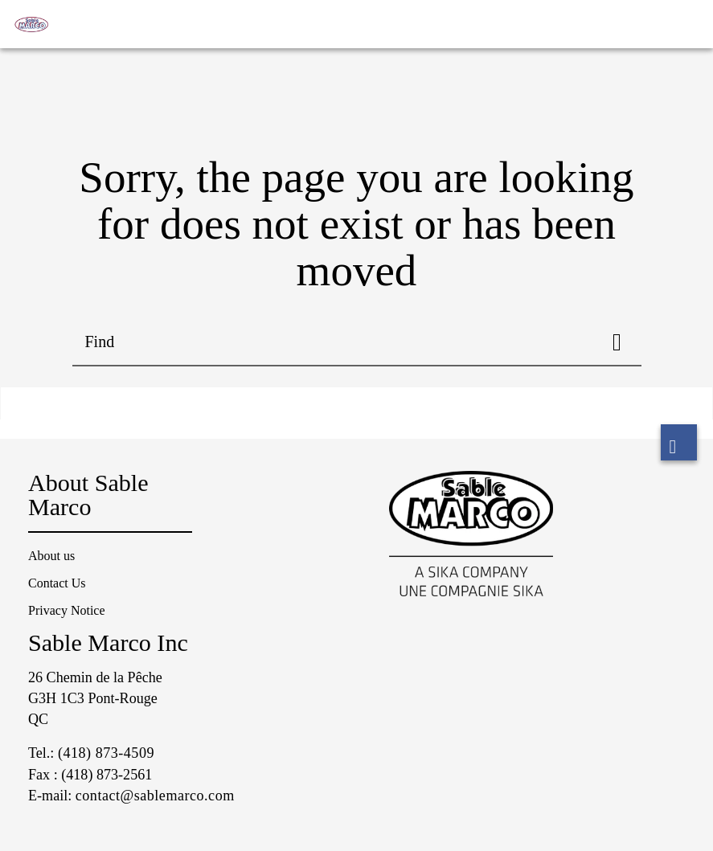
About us (51, 556)
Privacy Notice (66, 610)
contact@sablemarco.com (155, 796)
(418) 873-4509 (106, 753)
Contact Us (57, 583)
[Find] (617, 342)
